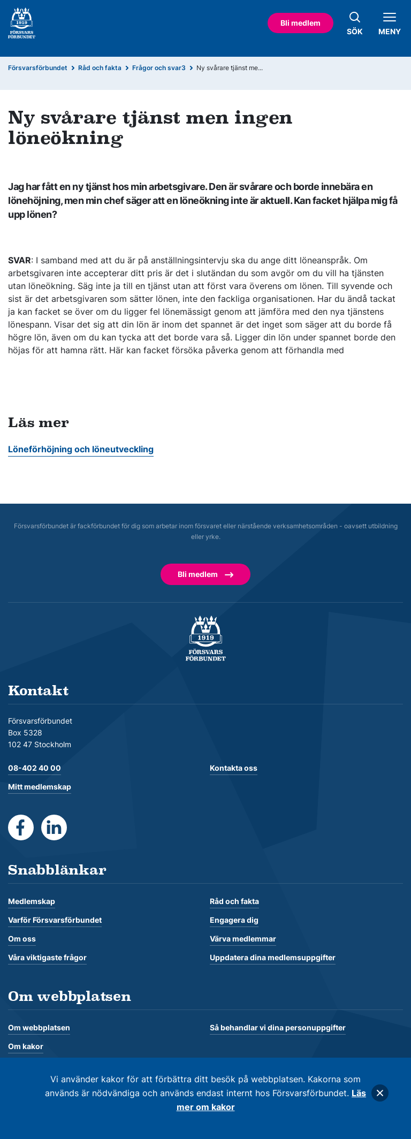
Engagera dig (234, 919)
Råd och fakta (99, 68)
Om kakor (25, 1046)
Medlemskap (31, 901)
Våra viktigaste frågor (47, 957)
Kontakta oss (233, 767)
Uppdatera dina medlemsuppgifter (273, 957)
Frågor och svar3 (159, 68)
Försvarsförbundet (37, 68)
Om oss (22, 938)
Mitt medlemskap (39, 786)
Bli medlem (300, 22)
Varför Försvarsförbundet (55, 919)
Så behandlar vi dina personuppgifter (278, 1027)
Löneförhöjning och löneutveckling (81, 449)
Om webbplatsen (39, 1027)
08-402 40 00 (34, 767)
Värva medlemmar (243, 938)
